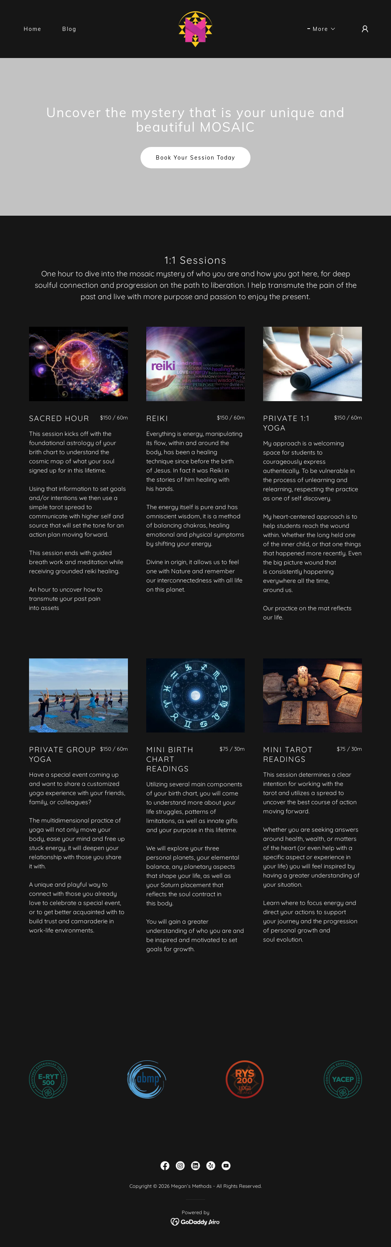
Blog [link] (69, 29)
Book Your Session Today (195, 157)
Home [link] (33, 29)
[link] (195, 28)
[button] (321, 29)
